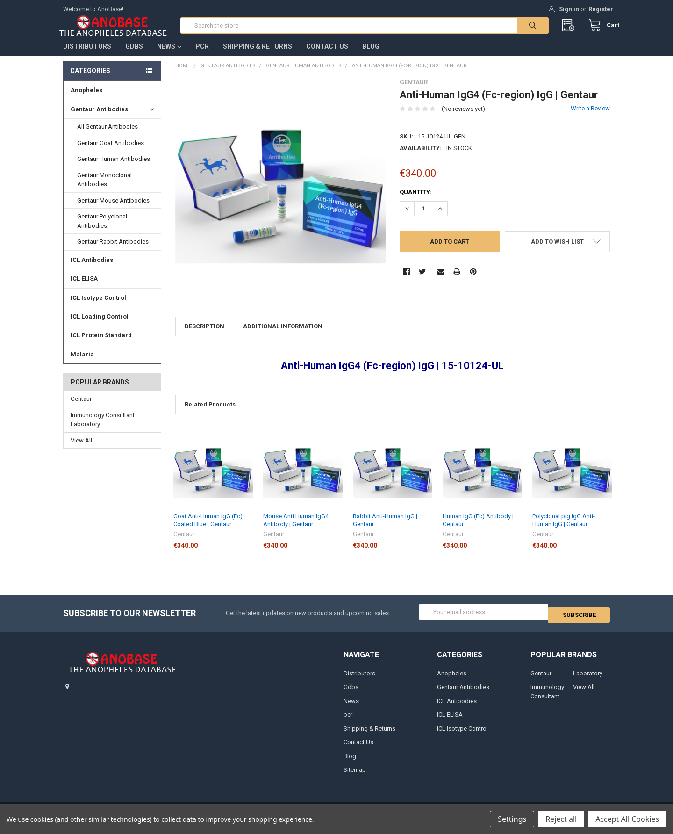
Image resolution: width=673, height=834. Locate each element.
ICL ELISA (84, 287)
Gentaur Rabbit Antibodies (113, 250)
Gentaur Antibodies (112, 119)
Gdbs (134, 55)
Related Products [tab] (210, 413)
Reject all (561, 819)
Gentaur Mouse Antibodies (113, 209)
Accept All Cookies (627, 819)
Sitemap (355, 776)
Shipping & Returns (257, 55)
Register (600, 9)
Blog (370, 55)
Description (204, 335)
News (169, 55)
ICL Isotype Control (98, 307)
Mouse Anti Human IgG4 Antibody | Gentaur (296, 529)
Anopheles (86, 99)
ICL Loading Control (100, 325)
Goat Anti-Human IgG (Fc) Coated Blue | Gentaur (208, 529)
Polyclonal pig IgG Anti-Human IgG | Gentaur (563, 529)
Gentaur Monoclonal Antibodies (104, 189)
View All (81, 449)
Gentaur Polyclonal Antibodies (102, 230)
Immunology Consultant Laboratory (103, 429)
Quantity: (416, 201)
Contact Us (327, 55)
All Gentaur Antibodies (107, 135)
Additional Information (282, 335)
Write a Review (590, 117)
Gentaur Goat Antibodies (110, 152)
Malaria (82, 363)
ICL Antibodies (92, 269)
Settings (512, 819)
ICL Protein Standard (101, 344)
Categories (90, 80)
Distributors (87, 55)
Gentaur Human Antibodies (113, 168)
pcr (202, 55)
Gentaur (81, 408)
